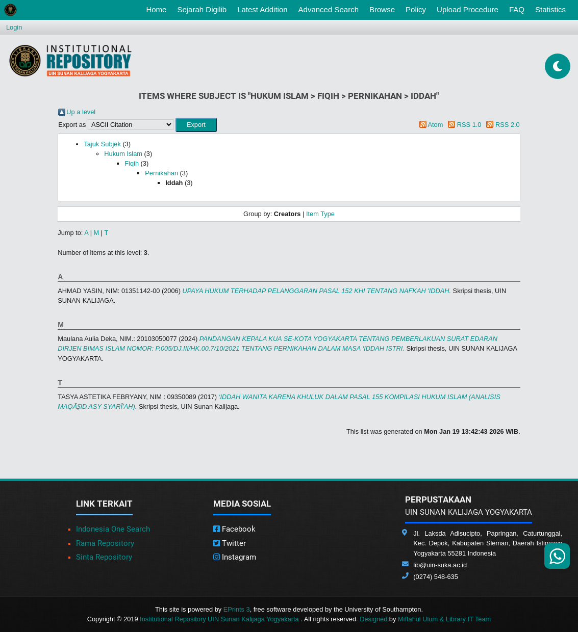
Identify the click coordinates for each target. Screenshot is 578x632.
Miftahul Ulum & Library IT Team (444, 619)
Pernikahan (161, 173)
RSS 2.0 (507, 124)
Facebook (234, 529)
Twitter (229, 543)
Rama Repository (105, 543)
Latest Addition (262, 9)
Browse (382, 9)
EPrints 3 (236, 609)
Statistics (550, 9)
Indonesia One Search (113, 529)
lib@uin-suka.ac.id (440, 565)
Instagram (234, 557)
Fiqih (131, 163)
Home (158, 9)
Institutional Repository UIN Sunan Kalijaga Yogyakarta (220, 619)
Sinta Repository (104, 557)
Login (14, 27)
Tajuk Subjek (102, 144)
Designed (373, 619)
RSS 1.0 (469, 124)
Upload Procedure (467, 9)
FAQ (516, 9)
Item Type (320, 214)
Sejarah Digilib (202, 9)
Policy (416, 9)
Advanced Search (328, 9)
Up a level (80, 112)
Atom (435, 124)
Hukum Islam (123, 153)
